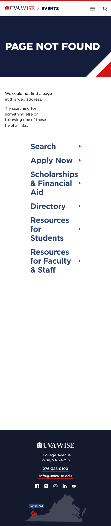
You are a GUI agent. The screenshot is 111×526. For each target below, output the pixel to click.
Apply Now (51, 160)
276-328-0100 (55, 469)
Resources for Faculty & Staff (50, 260)
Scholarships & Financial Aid (54, 183)
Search (43, 146)
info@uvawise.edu (55, 476)
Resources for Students (49, 229)
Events (50, 9)
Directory (48, 206)
